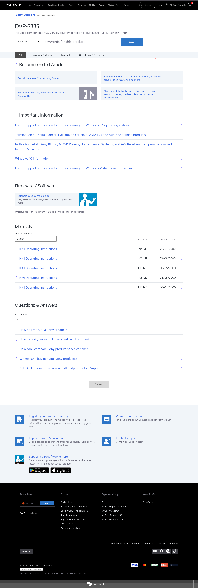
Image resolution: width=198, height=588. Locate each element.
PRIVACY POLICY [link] (47, 571)
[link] (26, 557)
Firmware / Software (41, 55)
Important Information (170, 62)
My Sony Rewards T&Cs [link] (112, 525)
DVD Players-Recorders (46, 15)
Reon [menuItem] (101, 5)
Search (132, 42)
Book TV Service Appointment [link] (74, 516)
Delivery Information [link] (70, 533)
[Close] (195, 584)
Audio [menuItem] (71, 5)
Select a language (23, 239)
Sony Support (25, 14)
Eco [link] (103, 507)
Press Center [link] (148, 507)
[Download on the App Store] (60, 475)
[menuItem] (127, 5)
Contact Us (96, 584)
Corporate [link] (150, 548)
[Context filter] (28, 42)
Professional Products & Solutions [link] (126, 548)
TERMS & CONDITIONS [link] (29, 571)
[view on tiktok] (175, 556)
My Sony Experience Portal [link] (114, 512)
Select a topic (21, 319)
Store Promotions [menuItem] (36, 5)
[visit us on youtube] (155, 556)
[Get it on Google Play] (40, 475)
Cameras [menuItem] (81, 5)
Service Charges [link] (68, 529)
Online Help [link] (66, 507)
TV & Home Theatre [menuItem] (56, 5)
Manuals (66, 55)
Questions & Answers (91, 55)
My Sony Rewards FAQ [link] (112, 520)
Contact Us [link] (173, 548)
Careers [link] (161, 548)
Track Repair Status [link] (69, 520)
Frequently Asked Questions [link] (74, 512)
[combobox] (68, 42)
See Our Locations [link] (28, 518)
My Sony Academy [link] (110, 516)
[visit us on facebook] (161, 556)
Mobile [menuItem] (92, 5)
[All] (20, 55)
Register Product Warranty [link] (73, 525)
